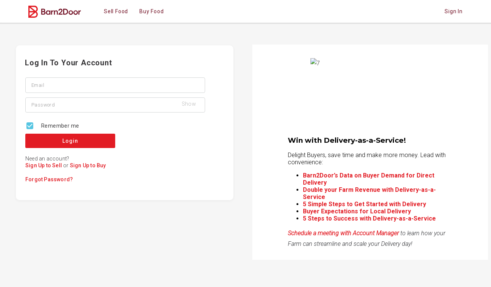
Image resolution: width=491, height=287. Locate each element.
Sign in (454, 11)
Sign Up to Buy (88, 165)
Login (70, 141)
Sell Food (116, 11)
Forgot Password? (49, 179)
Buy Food (151, 11)
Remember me (60, 126)
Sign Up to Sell (43, 165)
